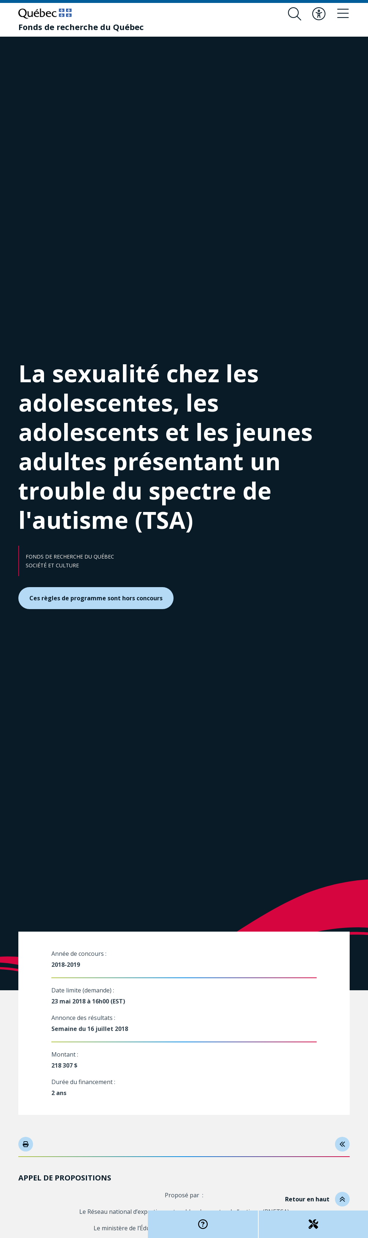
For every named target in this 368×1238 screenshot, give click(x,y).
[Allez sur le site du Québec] (45, 13)
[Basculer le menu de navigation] (343, 14)
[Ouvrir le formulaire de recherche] (294, 14)
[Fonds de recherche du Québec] (81, 26)
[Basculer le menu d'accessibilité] (318, 14)
